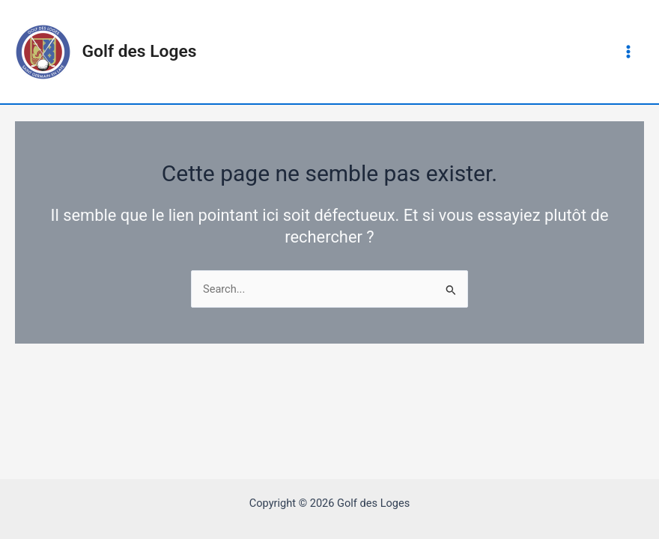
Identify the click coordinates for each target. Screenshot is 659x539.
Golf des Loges (139, 51)
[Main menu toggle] (628, 51)
